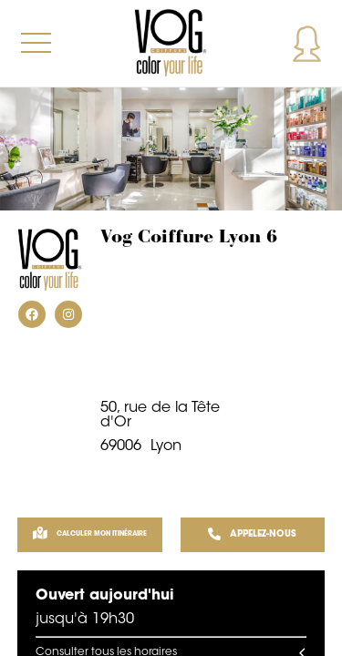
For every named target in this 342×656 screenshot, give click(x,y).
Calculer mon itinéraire (90, 535)
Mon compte (307, 43)
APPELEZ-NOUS (252, 535)
